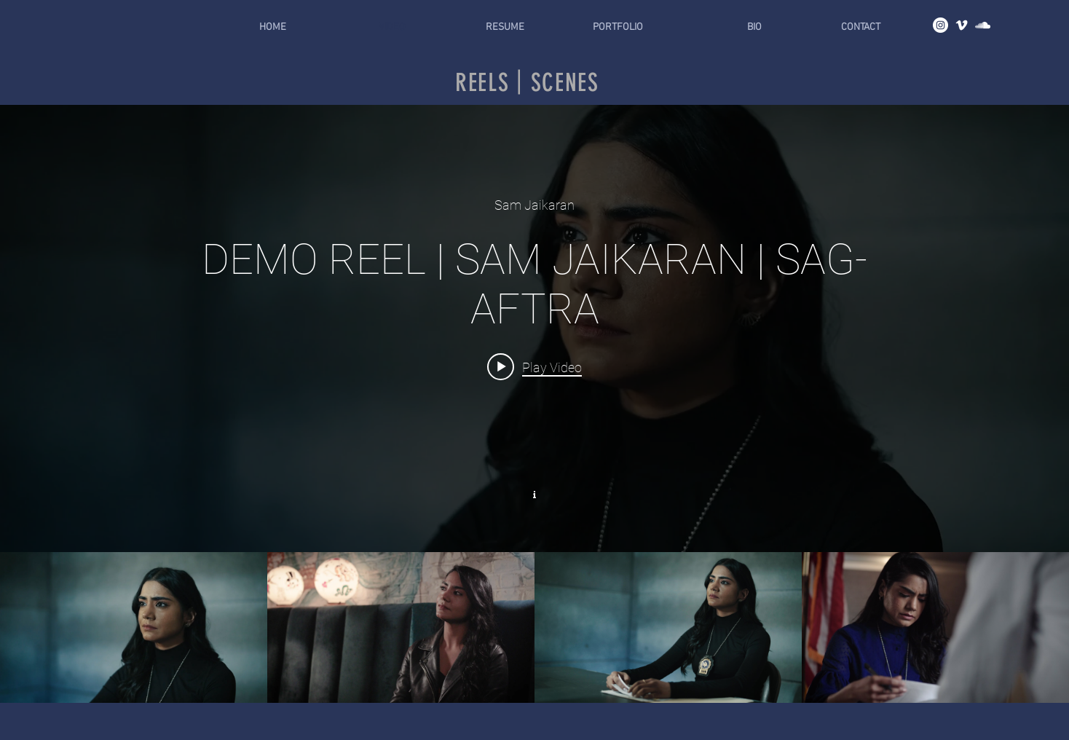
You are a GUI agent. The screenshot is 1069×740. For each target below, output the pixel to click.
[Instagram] (940, 25)
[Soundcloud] (982, 25)
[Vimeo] (961, 25)
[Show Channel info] (534, 493)
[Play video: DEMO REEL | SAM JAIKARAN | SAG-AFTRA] (534, 366)
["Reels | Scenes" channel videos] (534, 627)
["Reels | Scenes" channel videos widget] (534, 404)
